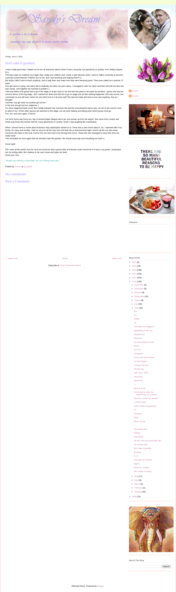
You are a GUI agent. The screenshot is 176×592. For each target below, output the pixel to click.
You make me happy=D (144, 326)
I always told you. (141, 365)
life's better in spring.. (143, 471)
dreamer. (138, 452)
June (136, 308)
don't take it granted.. (143, 448)
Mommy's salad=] (141, 467)
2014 (134, 266)
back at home (140, 388)
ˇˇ (134, 425)
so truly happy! (140, 361)
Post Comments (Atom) (70, 265)
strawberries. (139, 334)
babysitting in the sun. (143, 330)
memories (138, 377)
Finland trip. (139, 369)
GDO (136, 417)
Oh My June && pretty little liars (147, 441)
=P (135, 323)
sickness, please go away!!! (146, 398)
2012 (134, 274)
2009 (134, 496)
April (136, 480)
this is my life (139, 421)
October (138, 292)
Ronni (136, 346)
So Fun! (137, 350)
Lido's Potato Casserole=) (145, 406)
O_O (136, 456)
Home (65, 258)
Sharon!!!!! (138, 380)
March (137, 484)
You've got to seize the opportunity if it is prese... (146, 393)
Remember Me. (140, 429)
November (139, 288)
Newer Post (13, 258)
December (139, 285)
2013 (134, 270)
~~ (135, 384)
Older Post (116, 258)
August (137, 300)
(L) (135, 315)
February (138, 488)
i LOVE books (140, 402)
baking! (137, 433)
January (138, 492)
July (136, 304)
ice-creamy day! (141, 444)
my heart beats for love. (144, 342)
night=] (137, 464)
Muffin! (137, 319)
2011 (134, 277)
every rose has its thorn (144, 357)
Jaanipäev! (138, 353)
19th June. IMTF (141, 373)
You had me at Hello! (143, 460)
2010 (134, 281)
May (136, 476)
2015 (134, 262)
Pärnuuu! (138, 338)
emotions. (138, 413)
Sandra (135, 91)
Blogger (100, 586)
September (139, 296)
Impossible (138, 437)
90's (135, 311)
